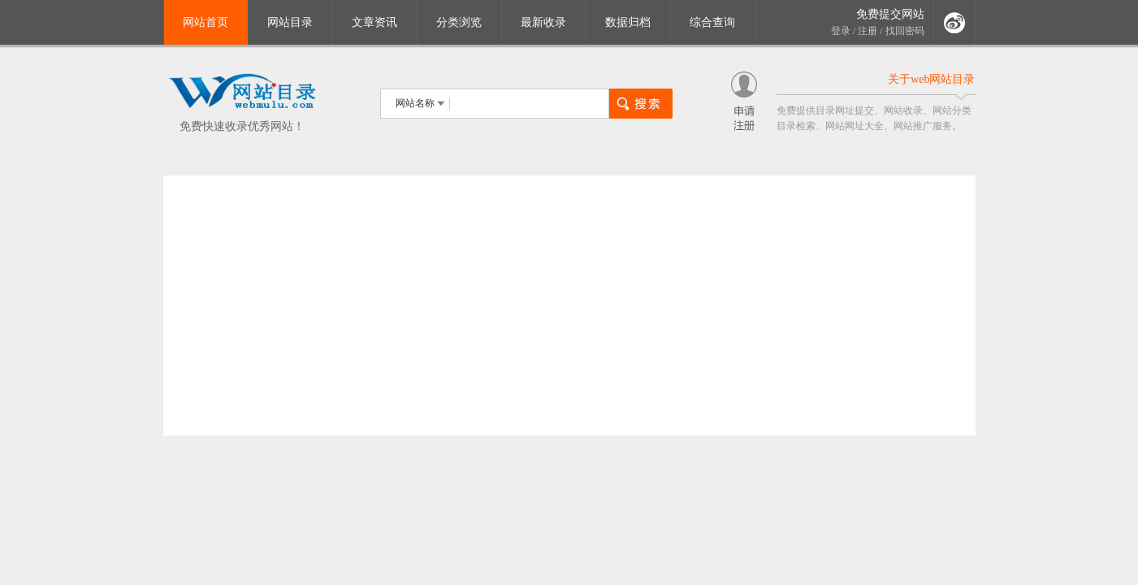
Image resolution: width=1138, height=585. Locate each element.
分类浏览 (459, 22)
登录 (840, 31)
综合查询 (712, 22)
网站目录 (290, 22)
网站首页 (205, 22)
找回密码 (904, 31)
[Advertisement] (569, 305)
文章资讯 (374, 22)
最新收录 (543, 22)
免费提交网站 (890, 14)
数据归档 (628, 22)
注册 (867, 31)
